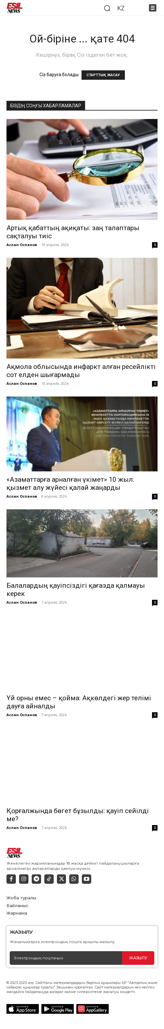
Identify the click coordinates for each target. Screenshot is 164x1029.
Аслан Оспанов (21, 244)
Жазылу (138, 957)
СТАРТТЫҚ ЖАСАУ (103, 75)
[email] (66, 958)
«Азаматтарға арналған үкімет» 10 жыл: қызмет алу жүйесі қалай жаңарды (70, 483)
